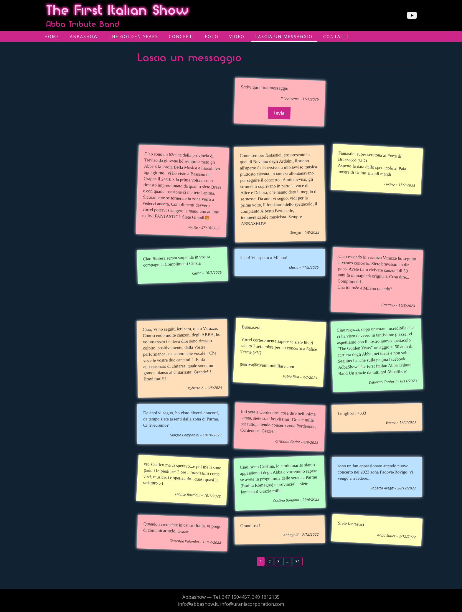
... (287, 561)
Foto (212, 36)
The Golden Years (133, 36)
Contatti (336, 36)
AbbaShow (84, 36)
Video (237, 36)
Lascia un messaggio (284, 36)
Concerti (181, 36)
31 (297, 561)
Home (51, 36)
